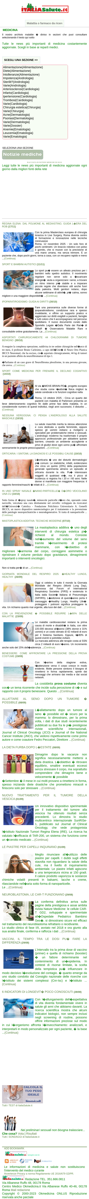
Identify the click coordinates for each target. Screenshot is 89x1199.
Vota (21, 1133)
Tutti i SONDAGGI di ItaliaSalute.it (20, 1136)
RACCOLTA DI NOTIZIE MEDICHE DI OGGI (44, 162)
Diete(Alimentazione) (35, 71)
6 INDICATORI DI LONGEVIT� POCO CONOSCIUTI (42, 991)
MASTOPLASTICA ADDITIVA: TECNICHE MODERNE (36, 521)
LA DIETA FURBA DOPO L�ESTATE (31, 747)
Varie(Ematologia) (35, 136)
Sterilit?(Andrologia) (35, 82)
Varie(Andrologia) (35, 85)
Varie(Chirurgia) (35, 111)
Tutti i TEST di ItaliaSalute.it (17, 1105)
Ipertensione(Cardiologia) (35, 96)
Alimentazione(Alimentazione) (35, 67)
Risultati (31, 1133)
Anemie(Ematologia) (35, 129)
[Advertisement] (44, 196)
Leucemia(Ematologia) (35, 133)
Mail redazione (20, 1190)
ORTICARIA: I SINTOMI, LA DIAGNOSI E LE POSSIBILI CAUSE (42, 453)
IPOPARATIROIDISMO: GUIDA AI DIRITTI (29, 301)
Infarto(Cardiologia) (35, 93)
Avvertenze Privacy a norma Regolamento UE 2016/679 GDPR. (39, 1173)
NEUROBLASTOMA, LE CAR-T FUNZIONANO (37, 894)
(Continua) (10, 258)
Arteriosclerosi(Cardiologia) (35, 89)
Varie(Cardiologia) (35, 104)
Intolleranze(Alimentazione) (35, 74)
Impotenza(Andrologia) (35, 78)
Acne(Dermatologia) (35, 115)
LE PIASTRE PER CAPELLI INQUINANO (33, 847)
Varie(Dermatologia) (35, 122)
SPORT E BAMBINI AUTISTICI (23, 264)
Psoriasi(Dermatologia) (35, 118)
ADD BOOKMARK (14, 1148)
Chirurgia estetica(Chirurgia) (35, 107)
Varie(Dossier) (35, 125)
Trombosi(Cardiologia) (35, 100)
